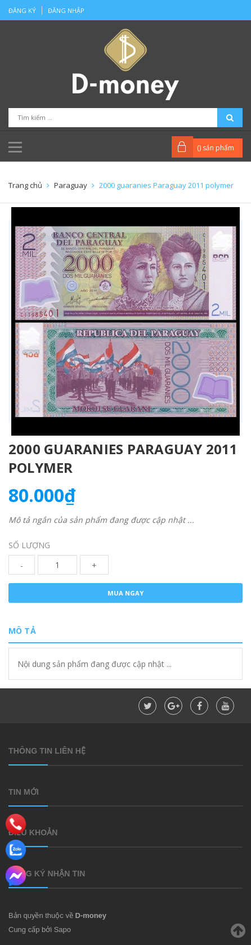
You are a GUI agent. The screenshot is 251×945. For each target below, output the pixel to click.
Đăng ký (22, 10)
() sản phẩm (215, 148)
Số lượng (29, 545)
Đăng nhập (66, 10)
